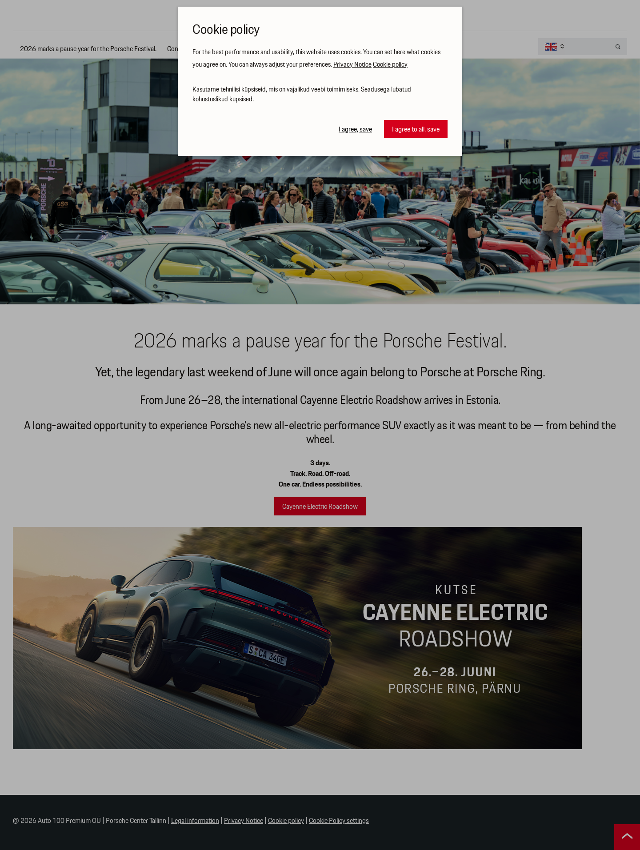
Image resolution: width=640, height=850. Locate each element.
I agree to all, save (416, 129)
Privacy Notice (352, 65)
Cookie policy (390, 65)
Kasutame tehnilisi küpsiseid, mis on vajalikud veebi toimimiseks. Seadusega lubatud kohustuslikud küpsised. (301, 95)
